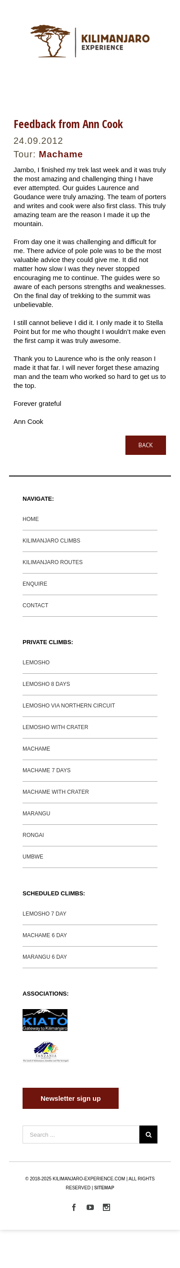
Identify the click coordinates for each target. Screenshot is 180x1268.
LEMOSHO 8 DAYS (46, 684)
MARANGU (36, 813)
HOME (31, 519)
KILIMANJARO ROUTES (53, 562)
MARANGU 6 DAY (45, 957)
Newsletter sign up (71, 1098)
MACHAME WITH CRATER (56, 792)
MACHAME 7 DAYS (46, 770)
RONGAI (33, 835)
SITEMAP (104, 1187)
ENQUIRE (35, 584)
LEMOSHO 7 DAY (44, 914)
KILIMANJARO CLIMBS (51, 541)
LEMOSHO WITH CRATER (55, 727)
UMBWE (33, 857)
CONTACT (35, 605)
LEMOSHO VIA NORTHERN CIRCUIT (69, 706)
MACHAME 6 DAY (45, 935)
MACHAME (36, 749)
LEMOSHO (36, 662)
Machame (61, 154)
